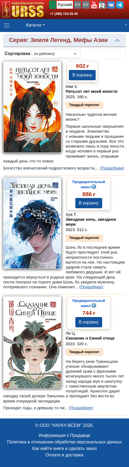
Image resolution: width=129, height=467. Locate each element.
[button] (94, 5)
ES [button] (77, 4)
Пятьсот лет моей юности (91, 91)
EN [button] (85, 4)
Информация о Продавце (64, 435)
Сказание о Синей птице (90, 338)
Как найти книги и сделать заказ (64, 448)
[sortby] (56, 54)
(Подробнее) (112, 168)
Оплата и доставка (64, 455)
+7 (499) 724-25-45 (64, 14)
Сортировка (17, 53)
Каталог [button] (34, 25)
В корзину (82, 75)
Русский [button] (65, 4)
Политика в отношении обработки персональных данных (64, 442)
